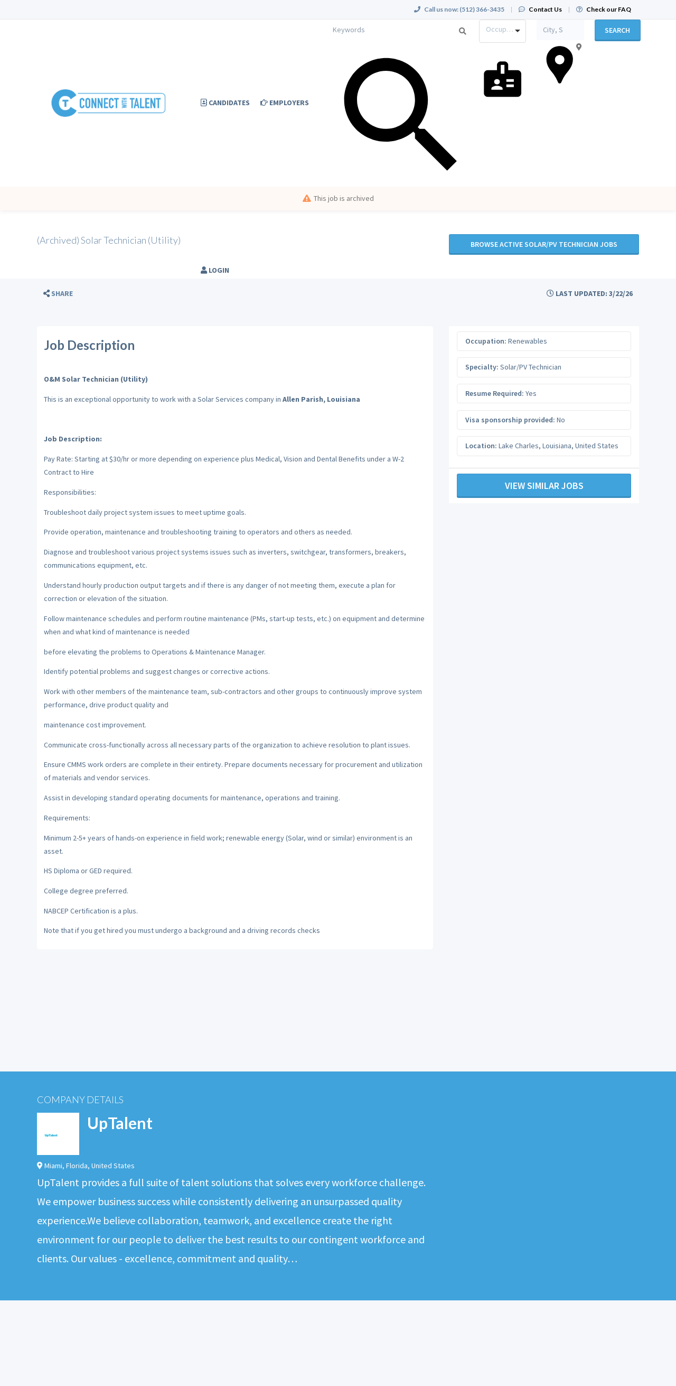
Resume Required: (494, 393)
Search (617, 30)
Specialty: (482, 367)
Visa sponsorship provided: (510, 419)
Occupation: (485, 341)
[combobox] (502, 31)
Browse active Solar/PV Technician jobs (544, 244)
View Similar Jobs (544, 485)
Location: (481, 445)
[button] (58, 293)
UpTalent (120, 1122)
